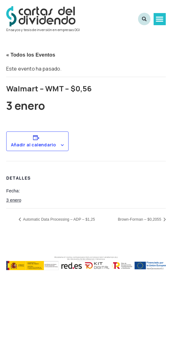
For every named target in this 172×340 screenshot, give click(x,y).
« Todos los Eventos (30, 54)
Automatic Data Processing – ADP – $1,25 (58, 219)
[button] (160, 19)
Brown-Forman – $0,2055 (140, 219)
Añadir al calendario (33, 144)
